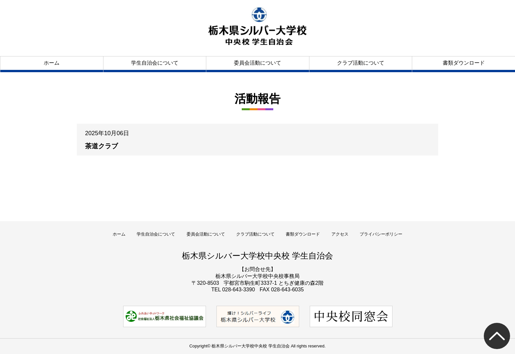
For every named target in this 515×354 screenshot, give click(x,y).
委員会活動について (257, 63)
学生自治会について (154, 63)
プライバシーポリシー (381, 234)
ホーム (51, 63)
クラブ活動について (360, 63)
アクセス (339, 234)
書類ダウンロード (464, 63)
